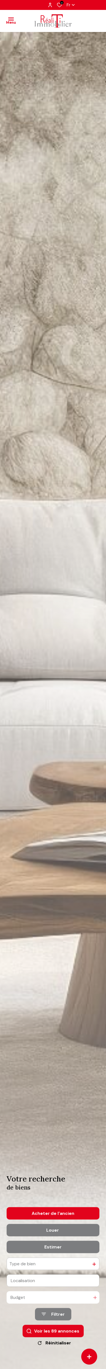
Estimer (53, 1258)
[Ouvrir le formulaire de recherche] (53, 1325)
